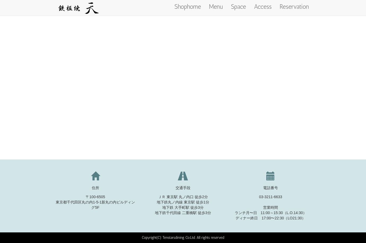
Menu (216, 6)
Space (238, 6)
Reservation (294, 6)
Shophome (188, 6)
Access (263, 6)
